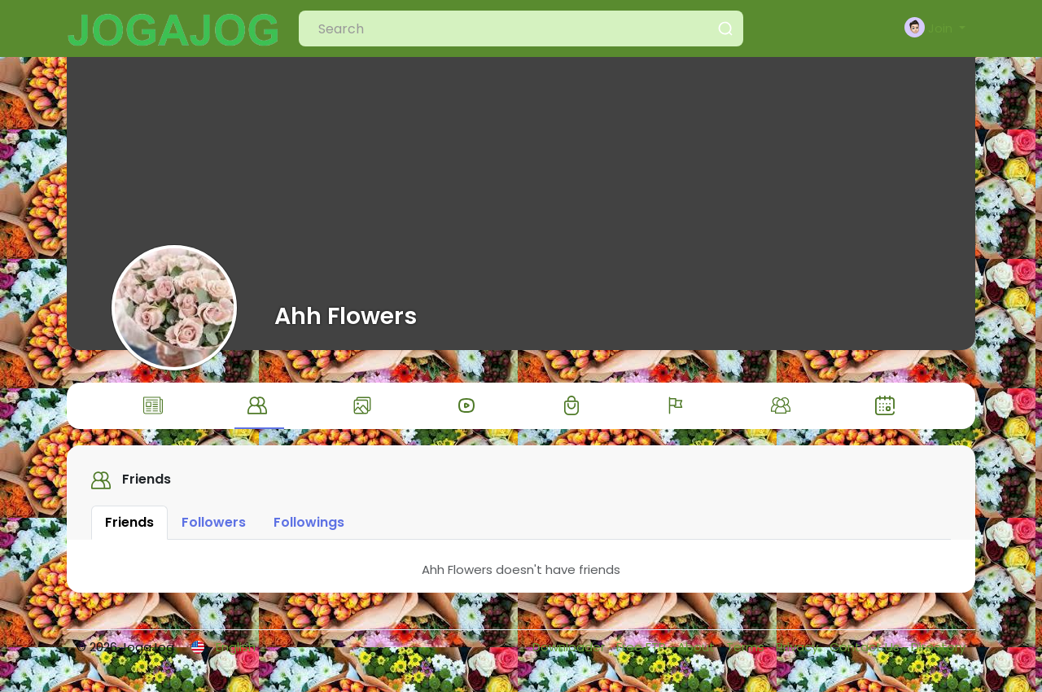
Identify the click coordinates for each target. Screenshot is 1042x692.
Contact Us (866, 654)
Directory (938, 654)
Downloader (570, 654)
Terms (747, 654)
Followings (309, 529)
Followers (214, 529)
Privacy (798, 654)
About (697, 654)
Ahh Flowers (345, 316)
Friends (129, 529)
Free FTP (642, 654)
